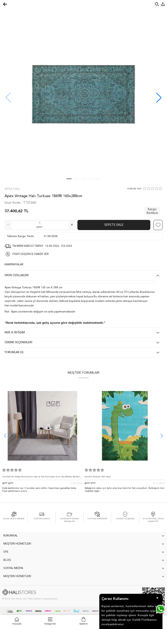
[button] (159, 98)
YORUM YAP (134, 189)
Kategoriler (50, 624)
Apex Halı (12, 189)
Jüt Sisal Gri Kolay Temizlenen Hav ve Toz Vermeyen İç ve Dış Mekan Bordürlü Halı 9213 (42, 478)
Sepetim (83, 624)
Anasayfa (16, 624)
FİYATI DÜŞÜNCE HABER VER (30, 254)
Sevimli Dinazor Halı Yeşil (98, 477)
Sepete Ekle (113, 224)
